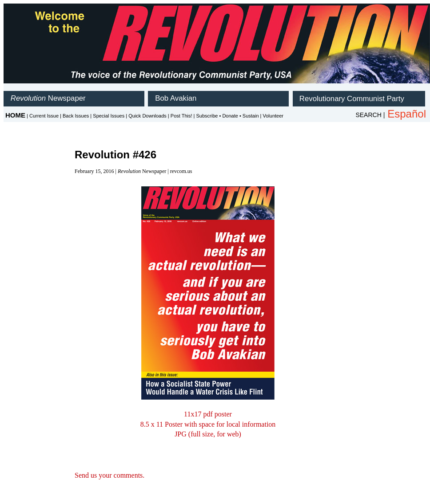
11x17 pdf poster (208, 414)
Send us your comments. (109, 475)
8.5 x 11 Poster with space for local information (208, 424)
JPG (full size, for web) (208, 434)
